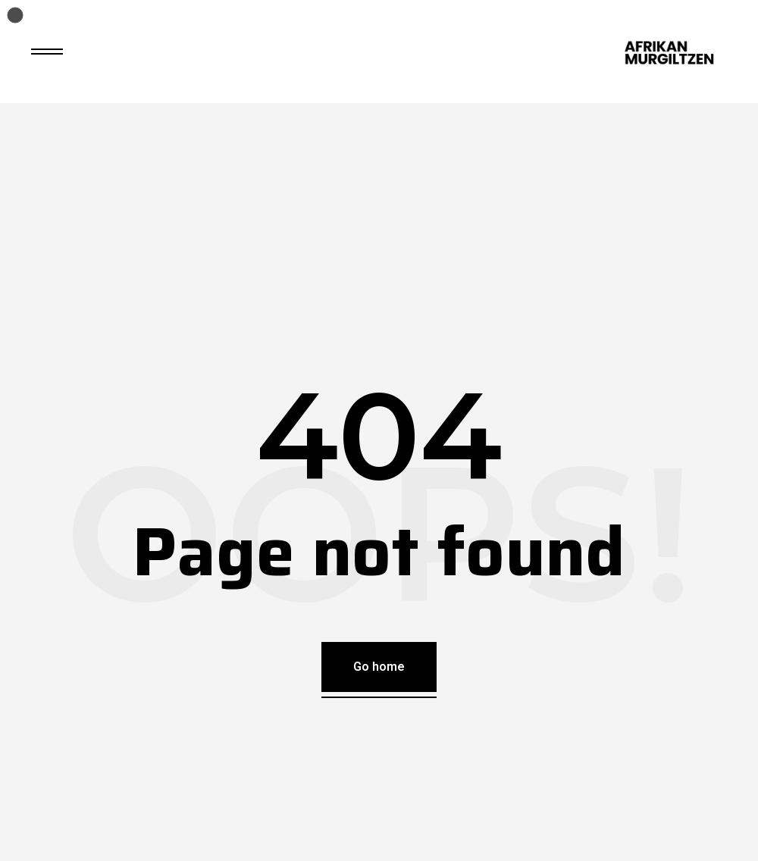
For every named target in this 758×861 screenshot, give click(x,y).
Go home (379, 666)
